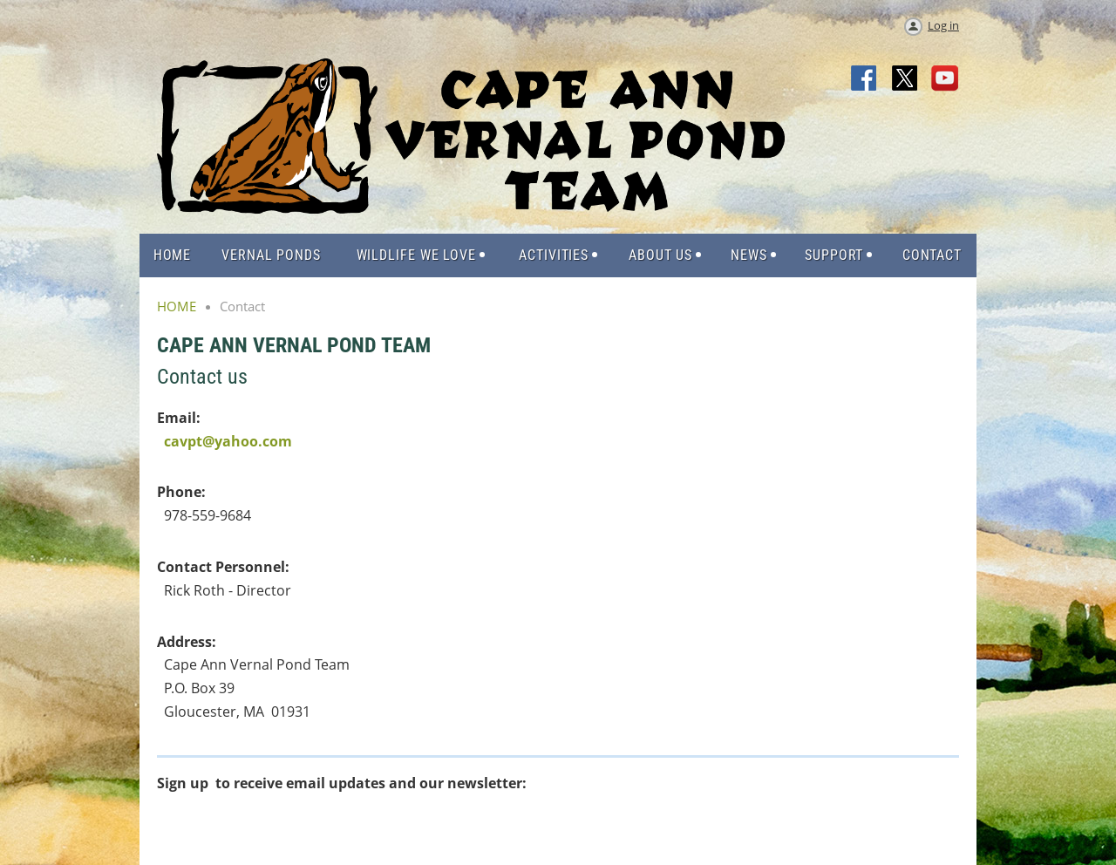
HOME (176, 306)
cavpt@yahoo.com (228, 441)
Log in (943, 25)
